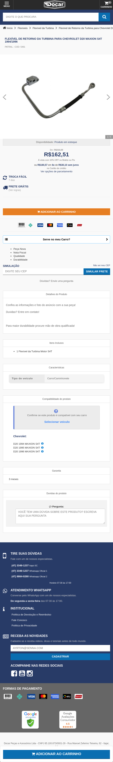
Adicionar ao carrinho (56, 754)
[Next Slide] (108, 97)
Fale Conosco (19, 620)
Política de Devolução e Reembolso (31, 614)
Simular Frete (97, 271)
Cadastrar (60, 656)
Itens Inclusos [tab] (56, 343)
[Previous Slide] (4, 97)
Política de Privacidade (24, 625)
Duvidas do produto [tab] (56, 493)
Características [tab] (56, 367)
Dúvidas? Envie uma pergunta (56, 281)
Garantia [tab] (56, 470)
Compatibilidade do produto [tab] (56, 399)
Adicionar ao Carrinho (56, 211)
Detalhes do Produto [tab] (56, 294)
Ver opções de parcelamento (57, 171)
